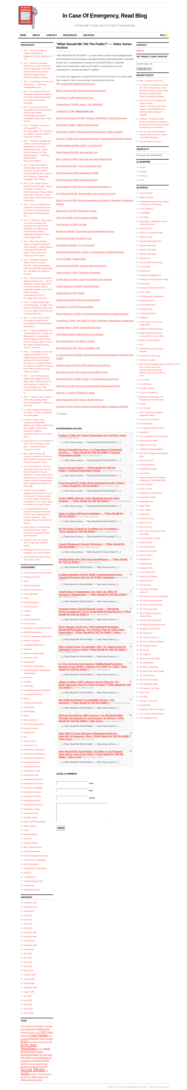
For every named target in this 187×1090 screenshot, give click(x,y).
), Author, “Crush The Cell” (90, 145)
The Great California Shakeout (151, 641)
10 (130, 574)
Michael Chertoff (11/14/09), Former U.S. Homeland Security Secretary (87, 379)
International (29, 707)
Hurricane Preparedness (33, 703)
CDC (37, 1032)
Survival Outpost (146, 580)
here (141, 344)
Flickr (141, 180)
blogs (28, 1032)
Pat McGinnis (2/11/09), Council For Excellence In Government (84, 279)
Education (28, 649)
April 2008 (28, 1009)
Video (33, 1077)
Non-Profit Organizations (34, 724)
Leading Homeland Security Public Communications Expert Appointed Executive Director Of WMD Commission (90, 576)
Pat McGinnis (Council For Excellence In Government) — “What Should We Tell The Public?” (89, 530)
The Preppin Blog (146, 662)
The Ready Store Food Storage (151, 671)
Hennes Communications (149, 340)
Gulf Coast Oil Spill (35, 1042)
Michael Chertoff (28, 1052)
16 (130, 682)
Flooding (27, 681)
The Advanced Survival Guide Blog (153, 596)
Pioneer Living (145, 489)
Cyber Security (30, 623)
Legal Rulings (29, 711)
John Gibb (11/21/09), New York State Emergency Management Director (88, 386)
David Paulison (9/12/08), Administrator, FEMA (77, 173)
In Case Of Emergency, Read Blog (104, 15)
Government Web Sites (33, 694)
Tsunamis (27, 872)
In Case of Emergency (148, 392)
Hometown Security (147, 360)
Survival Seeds (145, 585)
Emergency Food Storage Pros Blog (153, 279)
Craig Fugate (39, 1035)
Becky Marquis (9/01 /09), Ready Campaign (75, 341)
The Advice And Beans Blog (150, 600)
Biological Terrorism (32, 577)
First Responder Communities (151, 296)
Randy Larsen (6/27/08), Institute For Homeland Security (81, 90)
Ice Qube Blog (145, 384)
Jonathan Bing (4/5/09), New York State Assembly (78, 300)
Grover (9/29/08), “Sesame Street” (71, 259)
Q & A (26, 830)
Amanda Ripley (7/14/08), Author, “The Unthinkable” (79, 104)
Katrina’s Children (85, 307)
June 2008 (28, 1000)
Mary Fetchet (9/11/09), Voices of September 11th (78, 348)
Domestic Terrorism (32, 640)
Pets (25, 737)
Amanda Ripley (30, 1029)
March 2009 (28, 970)
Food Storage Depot (147, 304)
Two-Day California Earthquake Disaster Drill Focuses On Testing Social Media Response (153, 134)
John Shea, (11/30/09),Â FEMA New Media (75, 393)
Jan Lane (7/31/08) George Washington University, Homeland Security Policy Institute (94, 139)
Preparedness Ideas (31, 775)
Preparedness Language (33, 788)
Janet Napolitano (29, 1046)
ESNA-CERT (144, 292)
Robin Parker (36, 1067)
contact (51, 35)
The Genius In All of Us (149, 637)
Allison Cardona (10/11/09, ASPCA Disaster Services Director (83, 365)
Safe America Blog (147, 547)
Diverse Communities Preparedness (38, 636)
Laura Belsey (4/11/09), (66, 307)
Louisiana (40, 1049)
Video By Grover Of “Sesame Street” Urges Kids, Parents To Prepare (36, 543)
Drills (42, 1039)
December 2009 (30, 932)
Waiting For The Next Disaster (151, 709)
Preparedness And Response (150, 493)
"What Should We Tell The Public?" (38, 573)
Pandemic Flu (29, 732)
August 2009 (29, 949)
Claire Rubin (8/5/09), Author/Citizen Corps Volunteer (80, 334)
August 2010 (29, 911)
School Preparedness (32, 851)
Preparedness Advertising (34, 749)
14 (130, 646)
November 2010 (30, 902)
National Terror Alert (147, 445)
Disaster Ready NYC (147, 245)
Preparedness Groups (32, 771)
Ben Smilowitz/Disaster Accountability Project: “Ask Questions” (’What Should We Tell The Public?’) (86, 701)
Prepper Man (144, 505)
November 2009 (30, 936)
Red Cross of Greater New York (37, 1064)
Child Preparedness (31, 602)
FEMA (24, 1041)
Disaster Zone (145, 258)
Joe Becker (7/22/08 (65, 111)
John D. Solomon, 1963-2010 (151, 80)
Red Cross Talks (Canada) (149, 538)
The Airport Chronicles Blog (150, 604)
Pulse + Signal (145, 510)
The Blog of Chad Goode (149, 629)
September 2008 (30, 987)
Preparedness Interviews (33, 783)
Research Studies (30, 843)
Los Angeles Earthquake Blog (151, 428)
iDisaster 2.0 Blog (146, 388)
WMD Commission (28, 1080)
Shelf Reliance (145, 559)
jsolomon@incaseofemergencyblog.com (77, 84)
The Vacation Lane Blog (149, 688)
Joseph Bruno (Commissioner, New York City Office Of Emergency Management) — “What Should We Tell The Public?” (93, 593)
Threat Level (144, 692)
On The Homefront (147, 464)
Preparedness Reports (32, 800)
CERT (26, 598)
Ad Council (48, 1026)
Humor (26, 698)
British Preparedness (32, 585)
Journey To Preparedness (149, 419)
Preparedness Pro (146, 501)
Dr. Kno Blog (144, 266)
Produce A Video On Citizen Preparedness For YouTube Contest (92, 435)
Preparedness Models (32, 796)
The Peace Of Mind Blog (149, 658)
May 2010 (28, 924)
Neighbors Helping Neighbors (151, 449)
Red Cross (28, 838)
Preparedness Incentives (33, 779)
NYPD (34, 1058)
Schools (45, 1067)
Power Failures (30, 741)
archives (88, 35)
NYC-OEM (26, 1057)
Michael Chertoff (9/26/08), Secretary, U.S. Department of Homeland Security (90, 252)
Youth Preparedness (32, 889)
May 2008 (28, 1004)
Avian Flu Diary (145, 193)
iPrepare (142, 404)
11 (131, 591)
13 (130, 627)
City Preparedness (31, 606)
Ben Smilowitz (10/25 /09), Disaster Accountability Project (82, 372)
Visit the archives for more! (150, 141)
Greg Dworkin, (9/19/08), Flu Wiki (71, 224)
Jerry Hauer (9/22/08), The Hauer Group (73, 238)
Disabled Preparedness (33, 632)
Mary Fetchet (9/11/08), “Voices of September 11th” (79, 166)
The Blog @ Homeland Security (152, 624)
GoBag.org (143, 317)
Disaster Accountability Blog (151, 232)
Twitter (25, 1073)
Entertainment (29, 662)
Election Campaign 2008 (34, 653)
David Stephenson (32, 1039)
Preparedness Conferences (34, 758)
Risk (30, 1067)
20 (130, 751)
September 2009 (30, 945)
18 (130, 715)
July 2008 (28, 996)
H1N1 (25, 1045)
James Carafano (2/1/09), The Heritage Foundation (78, 272)
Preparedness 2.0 (30, 745)
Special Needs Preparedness (35, 860)
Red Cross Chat (145, 527)
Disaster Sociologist (147, 254)
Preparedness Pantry (147, 497)
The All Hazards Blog (148, 609)
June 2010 (28, 919)
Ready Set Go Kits (146, 518)
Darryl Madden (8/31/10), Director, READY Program (79, 400)
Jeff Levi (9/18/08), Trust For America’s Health (76, 218)
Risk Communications (33, 847)
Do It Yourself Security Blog (150, 262)
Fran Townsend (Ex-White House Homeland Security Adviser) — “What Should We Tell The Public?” (92, 484)
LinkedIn (143, 171)
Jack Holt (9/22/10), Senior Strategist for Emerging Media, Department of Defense (92, 406)
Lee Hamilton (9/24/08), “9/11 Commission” (75, 245)
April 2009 (28, 966)
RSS (162, 35)
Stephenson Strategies (148, 576)
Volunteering (29, 885)
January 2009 (29, 979)
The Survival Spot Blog (148, 679)
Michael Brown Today (148, 440)
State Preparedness (31, 864)
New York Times (45, 1055)
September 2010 (30, 907)
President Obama (30, 817)
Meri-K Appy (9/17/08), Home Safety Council (76, 211)
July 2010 (28, 915)
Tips (46, 1070)
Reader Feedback (31, 834)
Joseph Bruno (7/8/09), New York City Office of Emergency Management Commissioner (95, 321)
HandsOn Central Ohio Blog (150, 329)
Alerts (23, 1029)
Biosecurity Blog (146, 197)
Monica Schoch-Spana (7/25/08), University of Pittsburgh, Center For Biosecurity (92, 118)
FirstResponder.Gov (147, 300)
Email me (140, 50)
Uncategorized (29, 877)
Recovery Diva (145, 522)
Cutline (152, 1087)
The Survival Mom (147, 675)
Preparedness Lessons (32, 792)
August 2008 (29, 992)
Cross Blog (143, 217)
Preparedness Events (32, 762)
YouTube (38, 1080)
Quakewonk (144, 514)
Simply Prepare (145, 564)
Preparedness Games (32, 766)
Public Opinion (30, 826)
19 (130, 733)
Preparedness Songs (32, 809)
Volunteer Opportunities (33, 881)
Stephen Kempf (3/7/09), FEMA (70, 293)
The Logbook (144, 654)
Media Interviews (31, 720)
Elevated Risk (145, 271)
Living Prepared (145, 423)
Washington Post (42, 1077)
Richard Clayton (146, 542)
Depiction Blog (145, 228)
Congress (27, 611)
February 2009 (29, 974)
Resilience (24, 1067)
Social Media (33, 1069)
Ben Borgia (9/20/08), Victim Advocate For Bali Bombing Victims (85, 231)
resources (70, 35)
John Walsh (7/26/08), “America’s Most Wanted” (77, 125)
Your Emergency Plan (148, 718)
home (23, 35)
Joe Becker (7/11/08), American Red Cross (75, 97)
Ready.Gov (39, 1060)
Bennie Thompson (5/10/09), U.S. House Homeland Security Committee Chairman (92, 314)
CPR (27, 1036)
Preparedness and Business (34, 754)
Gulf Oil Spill (47, 1042)
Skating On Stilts (146, 568)
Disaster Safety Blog (147, 249)
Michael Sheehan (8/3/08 (67, 145)
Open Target (144, 473)
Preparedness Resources (33, 804)
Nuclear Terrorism (31, 728)
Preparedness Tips (31, 813)
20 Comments (62, 414)
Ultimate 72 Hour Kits (148, 701)
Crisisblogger (144, 213)
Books (26, 581)
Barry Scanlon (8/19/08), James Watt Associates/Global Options (84, 159)
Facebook (49, 1039)
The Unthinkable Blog (148, 684)
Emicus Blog (144, 283)
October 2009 (29, 941)
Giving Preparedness (147, 313)
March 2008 (28, 1013)
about (36, 35)
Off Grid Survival (146, 460)
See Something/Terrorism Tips (36, 855)
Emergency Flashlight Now (150, 275)
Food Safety (28, 686)
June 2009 (28, 958)
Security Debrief (146, 555)
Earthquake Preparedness (34, 645)
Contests (27, 615)
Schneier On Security (148, 551)
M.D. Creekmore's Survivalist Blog (153, 436)
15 (130, 664)
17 (130, 700)
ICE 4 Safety (144, 379)
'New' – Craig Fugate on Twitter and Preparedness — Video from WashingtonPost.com (38, 84)
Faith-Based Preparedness (34, 666)
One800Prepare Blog (147, 469)
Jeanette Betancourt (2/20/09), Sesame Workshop (77, 286)
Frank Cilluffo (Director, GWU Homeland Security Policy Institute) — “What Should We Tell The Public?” (89, 499)
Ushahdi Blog (145, 705)
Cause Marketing (30, 594)
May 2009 (28, 962)
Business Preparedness (33, 589)
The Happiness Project (148, 645)
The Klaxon (144, 650)
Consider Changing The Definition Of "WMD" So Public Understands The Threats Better (38, 412)
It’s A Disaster (145, 408)
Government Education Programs (37, 690)
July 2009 (28, 953)
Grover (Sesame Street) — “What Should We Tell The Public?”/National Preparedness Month (87, 469)
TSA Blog (143, 696)
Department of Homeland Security (37, 628)
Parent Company (146, 484)
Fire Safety (28, 677)
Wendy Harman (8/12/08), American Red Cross (77, 152)
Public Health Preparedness (35, 821)
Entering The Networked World (152, 288)
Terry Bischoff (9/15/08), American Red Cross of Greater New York (85, 193)
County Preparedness (32, 619)
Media (26, 715)
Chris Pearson (163, 1087)
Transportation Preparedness (35, 868)
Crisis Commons (146, 208)
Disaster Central (145, 237)
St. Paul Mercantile (147, 572)
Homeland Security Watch (150, 356)
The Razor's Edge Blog (148, 667)
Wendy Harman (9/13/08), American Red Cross (77, 180)
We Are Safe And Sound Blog (151, 713)
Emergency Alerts (31, 657)
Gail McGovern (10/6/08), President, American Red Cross (81, 266)
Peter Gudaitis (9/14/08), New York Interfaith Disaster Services (83, 187)
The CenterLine (145, 633)
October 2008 (29, 983)
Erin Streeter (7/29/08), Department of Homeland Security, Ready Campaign (89, 132)
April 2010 (28, 928)
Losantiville (144, 432)
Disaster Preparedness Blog (150, 241)
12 (130, 608)
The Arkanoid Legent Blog (150, 620)
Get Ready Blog (145, 309)
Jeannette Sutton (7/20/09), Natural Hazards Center (78, 327)
